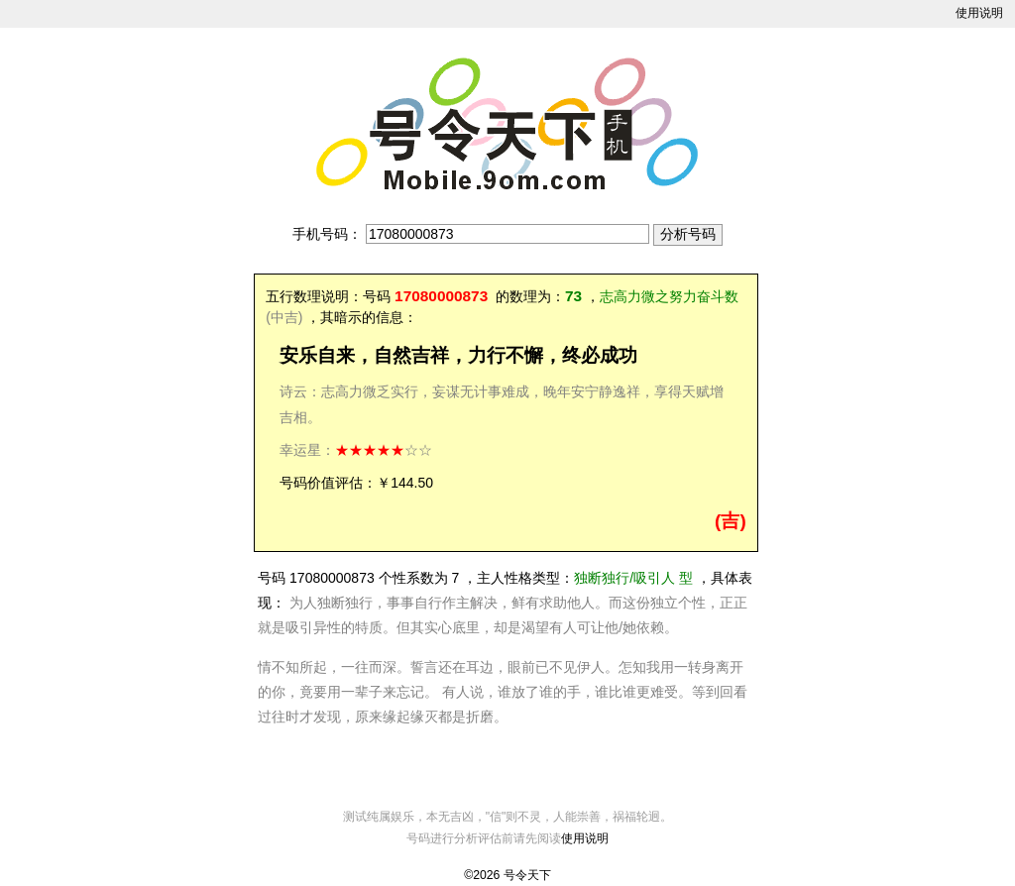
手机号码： (327, 234)
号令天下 (527, 875)
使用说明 (979, 13)
